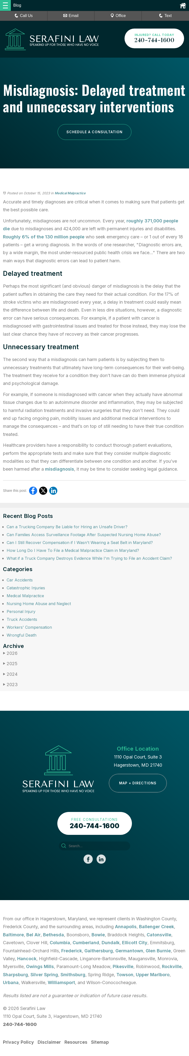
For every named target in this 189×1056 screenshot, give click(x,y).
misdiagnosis (59, 469)
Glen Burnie (158, 950)
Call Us (24, 16)
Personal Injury (21, 611)
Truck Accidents (22, 619)
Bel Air (33, 934)
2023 (10, 684)
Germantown (129, 950)
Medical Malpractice (70, 193)
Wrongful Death (21, 635)
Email (71, 16)
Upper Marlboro (153, 974)
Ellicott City (134, 942)
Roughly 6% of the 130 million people (43, 236)
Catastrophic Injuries (26, 587)
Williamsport (61, 982)
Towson (124, 974)
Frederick (71, 950)
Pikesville (123, 966)
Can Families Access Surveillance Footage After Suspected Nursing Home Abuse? (84, 534)
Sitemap (100, 1042)
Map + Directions (138, 783)
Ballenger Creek (156, 926)
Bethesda (53, 934)
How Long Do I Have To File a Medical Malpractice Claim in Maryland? (73, 550)
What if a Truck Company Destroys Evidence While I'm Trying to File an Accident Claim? (89, 558)
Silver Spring (44, 974)
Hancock (26, 958)
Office (118, 16)
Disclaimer (49, 1042)
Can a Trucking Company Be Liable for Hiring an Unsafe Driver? (67, 526)
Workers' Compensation (29, 627)
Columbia (60, 942)
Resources (75, 1042)
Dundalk (111, 942)
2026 (10, 653)
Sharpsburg (15, 974)
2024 (10, 674)
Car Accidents (20, 580)
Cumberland (86, 942)
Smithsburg (73, 974)
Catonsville (159, 934)
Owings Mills (40, 966)
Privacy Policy (18, 1042)
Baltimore (13, 934)
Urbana (11, 982)
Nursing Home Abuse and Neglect (39, 603)
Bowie (98, 934)
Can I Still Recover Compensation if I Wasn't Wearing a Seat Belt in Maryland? (80, 542)
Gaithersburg (98, 950)
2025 (10, 663)
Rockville (172, 966)
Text (168, 16)
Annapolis (126, 926)
